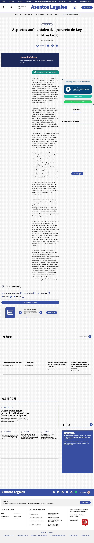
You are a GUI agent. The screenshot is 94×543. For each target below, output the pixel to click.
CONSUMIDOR (40, 15)
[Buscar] (11, 7)
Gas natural (43, 293)
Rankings (20, 1)
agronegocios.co (22, 535)
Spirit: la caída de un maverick (12, 362)
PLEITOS (49, 15)
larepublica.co (8, 535)
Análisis (7, 337)
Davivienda (28, 1)
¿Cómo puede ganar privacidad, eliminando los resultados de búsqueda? (15, 413)
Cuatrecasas (62, 1)
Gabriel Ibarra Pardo (13, 365)
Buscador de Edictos (71, 14)
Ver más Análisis (85, 336)
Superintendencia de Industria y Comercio (45, 1)
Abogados (11, 1)
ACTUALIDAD (17, 15)
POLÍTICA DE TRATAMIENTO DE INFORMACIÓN (55, 521)
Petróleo (6, 296)
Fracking (18, 296)
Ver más (77, 174)
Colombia (29, 293)
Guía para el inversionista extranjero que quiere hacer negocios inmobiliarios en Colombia (80, 365)
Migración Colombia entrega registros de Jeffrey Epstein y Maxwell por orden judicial (29, 436)
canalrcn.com (73, 535)
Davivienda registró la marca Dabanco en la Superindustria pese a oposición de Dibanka (77, 437)
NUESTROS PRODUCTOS (36, 517)
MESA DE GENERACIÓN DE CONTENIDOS (53, 514)
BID (70, 1)
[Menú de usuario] (74, 7)
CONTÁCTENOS (34, 514)
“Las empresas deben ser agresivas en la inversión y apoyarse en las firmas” (10, 436)
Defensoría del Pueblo (85, 1)
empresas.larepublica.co (39, 535)
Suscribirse (87, 7)
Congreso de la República (11, 293)
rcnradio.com (85, 535)
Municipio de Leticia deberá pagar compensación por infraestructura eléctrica (49, 436)
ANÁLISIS (57, 15)
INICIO (2, 513)
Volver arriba (85, 492)
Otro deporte (30, 362)
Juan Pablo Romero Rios (58, 369)
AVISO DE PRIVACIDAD (53, 517)
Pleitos (66, 425)
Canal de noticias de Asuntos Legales (45, 72)
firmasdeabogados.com (58, 535)
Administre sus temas (30, 302)
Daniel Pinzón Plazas (81, 371)
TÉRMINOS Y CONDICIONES (37, 521)
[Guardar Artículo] (40, 46)
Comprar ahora (78, 96)
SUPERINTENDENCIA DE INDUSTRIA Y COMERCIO (54, 525)
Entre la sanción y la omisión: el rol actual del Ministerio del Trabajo (58, 364)
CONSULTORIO (28, 15)
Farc (75, 1)
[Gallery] (30, 312)
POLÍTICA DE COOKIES (35, 525)
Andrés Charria (36, 365)
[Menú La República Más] (2, 7)
